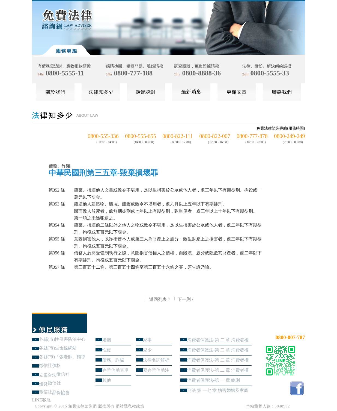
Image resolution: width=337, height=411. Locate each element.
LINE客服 (41, 400)
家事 (147, 339)
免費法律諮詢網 (82, 406)
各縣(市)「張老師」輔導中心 (62, 356)
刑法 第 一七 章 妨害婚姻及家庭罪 (217, 390)
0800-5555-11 (65, 73)
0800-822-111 (177, 136)
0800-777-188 (133, 73)
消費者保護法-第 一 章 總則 (213, 380)
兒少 (147, 350)
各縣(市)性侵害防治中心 (62, 339)
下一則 (186, 299)
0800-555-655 (140, 136)
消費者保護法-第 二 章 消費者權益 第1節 (218, 370)
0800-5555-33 (269, 73)
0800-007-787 (290, 337)
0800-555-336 (103, 136)
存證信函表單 (115, 370)
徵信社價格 (50, 365)
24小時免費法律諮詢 (285, 328)
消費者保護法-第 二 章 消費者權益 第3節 (218, 350)
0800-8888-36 (201, 73)
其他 (106, 380)
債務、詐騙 (113, 360)
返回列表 (160, 299)
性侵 (106, 350)
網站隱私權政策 (130, 406)
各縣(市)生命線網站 (58, 348)
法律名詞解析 (156, 360)
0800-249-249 (289, 136)
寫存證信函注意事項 (156, 370)
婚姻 (106, 339)
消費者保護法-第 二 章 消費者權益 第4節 (218, 339)
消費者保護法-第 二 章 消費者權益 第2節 (218, 360)
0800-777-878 (252, 136)
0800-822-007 (214, 136)
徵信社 (63, 374)
